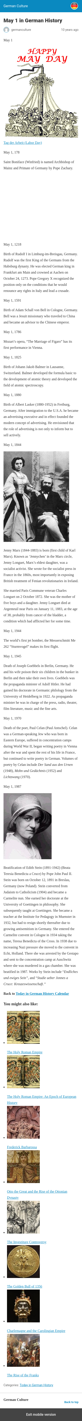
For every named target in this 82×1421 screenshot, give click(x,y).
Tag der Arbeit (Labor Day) (22, 143)
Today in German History (36, 1385)
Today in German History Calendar (42, 993)
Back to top (71, 1402)
